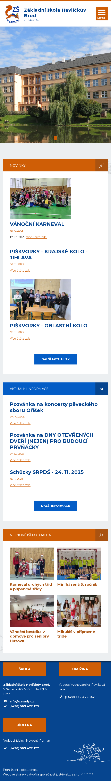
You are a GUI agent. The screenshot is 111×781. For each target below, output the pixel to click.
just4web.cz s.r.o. (68, 774)
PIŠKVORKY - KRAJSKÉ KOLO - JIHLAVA (49, 255)
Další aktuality (56, 359)
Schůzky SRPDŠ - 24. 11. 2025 (47, 472)
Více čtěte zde (36, 237)
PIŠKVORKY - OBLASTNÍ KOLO (48, 326)
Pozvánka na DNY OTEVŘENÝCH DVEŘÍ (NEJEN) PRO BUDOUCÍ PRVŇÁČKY (51, 441)
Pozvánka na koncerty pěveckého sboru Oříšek (54, 407)
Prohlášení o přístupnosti (20, 770)
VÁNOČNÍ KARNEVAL (37, 224)
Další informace (55, 506)
